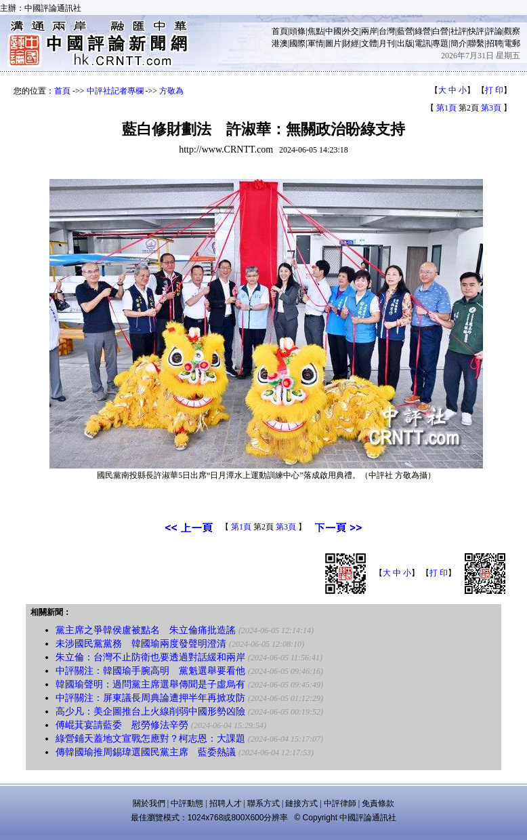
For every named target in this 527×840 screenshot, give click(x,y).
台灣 (387, 31)
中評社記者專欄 (115, 91)
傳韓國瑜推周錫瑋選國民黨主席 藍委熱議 (146, 752)
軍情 (316, 43)
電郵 (512, 43)
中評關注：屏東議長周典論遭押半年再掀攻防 (150, 698)
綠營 (423, 31)
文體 (369, 43)
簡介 (458, 43)
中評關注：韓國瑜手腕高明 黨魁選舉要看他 (150, 671)
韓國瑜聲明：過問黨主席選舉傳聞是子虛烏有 (150, 684)
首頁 (280, 31)
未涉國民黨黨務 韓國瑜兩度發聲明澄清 (141, 644)
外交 (351, 31)
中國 (333, 31)
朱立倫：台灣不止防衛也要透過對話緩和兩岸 (150, 657)
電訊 (423, 43)
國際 (297, 43)
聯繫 (476, 43)
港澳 (280, 43)
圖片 (333, 43)
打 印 (494, 90)
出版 (405, 43)
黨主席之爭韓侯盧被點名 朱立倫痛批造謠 (146, 630)
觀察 (512, 31)
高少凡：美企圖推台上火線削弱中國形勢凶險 (150, 711)
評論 (494, 31)
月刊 (387, 43)
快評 (476, 31)
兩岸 (369, 31)
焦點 (316, 31)
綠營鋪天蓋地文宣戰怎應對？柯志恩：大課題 (150, 739)
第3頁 (491, 108)
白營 (440, 31)
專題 (440, 43)
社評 (458, 31)
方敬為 (171, 91)
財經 (351, 43)
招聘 (494, 43)
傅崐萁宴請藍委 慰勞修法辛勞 (122, 725)
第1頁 (446, 108)
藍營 (405, 31)
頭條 (297, 31)
